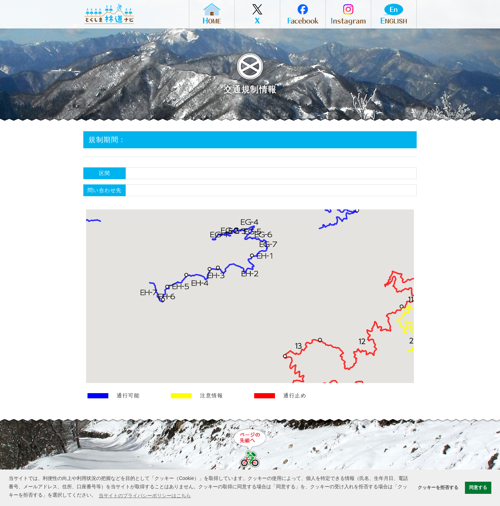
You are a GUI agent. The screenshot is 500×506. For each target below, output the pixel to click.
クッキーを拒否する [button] (438, 487)
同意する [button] (478, 487)
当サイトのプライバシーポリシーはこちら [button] (145, 495)
